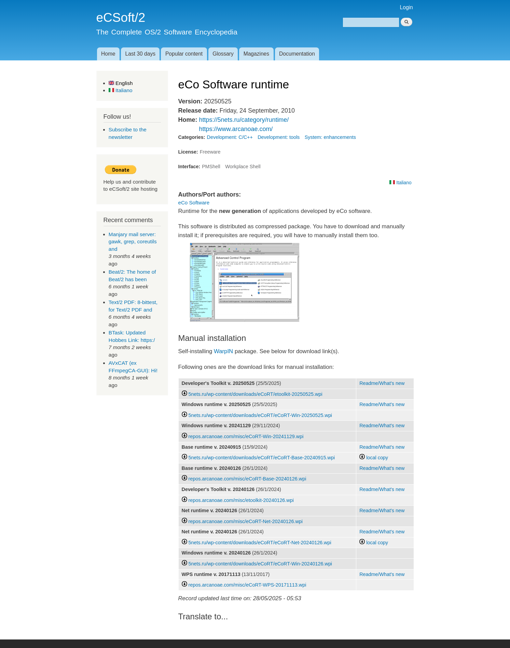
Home (108, 54)
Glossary (223, 54)
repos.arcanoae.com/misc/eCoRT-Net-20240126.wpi (246, 521)
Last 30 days (140, 54)
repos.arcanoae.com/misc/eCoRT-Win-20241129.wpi (246, 436)
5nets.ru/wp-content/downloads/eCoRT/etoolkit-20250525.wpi (255, 394)
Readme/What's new (381, 383)
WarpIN (222, 351)
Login (406, 7)
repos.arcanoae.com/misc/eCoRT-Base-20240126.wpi (247, 478)
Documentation (297, 54)
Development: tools (279, 137)
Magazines (256, 54)
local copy (373, 457)
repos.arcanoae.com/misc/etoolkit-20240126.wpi (241, 500)
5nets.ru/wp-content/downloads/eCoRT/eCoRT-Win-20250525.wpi (260, 415)
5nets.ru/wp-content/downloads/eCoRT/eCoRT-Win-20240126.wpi (260, 563)
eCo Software (194, 202)
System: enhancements (330, 137)
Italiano (121, 90)
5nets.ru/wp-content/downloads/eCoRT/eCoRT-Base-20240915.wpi (262, 457)
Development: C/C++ (230, 137)
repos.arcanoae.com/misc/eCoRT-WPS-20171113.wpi (247, 585)
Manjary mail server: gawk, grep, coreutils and (133, 241)
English (121, 83)
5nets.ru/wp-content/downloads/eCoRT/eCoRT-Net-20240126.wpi (260, 542)
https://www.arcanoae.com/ (236, 129)
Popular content (184, 54)
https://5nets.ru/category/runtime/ (244, 119)
